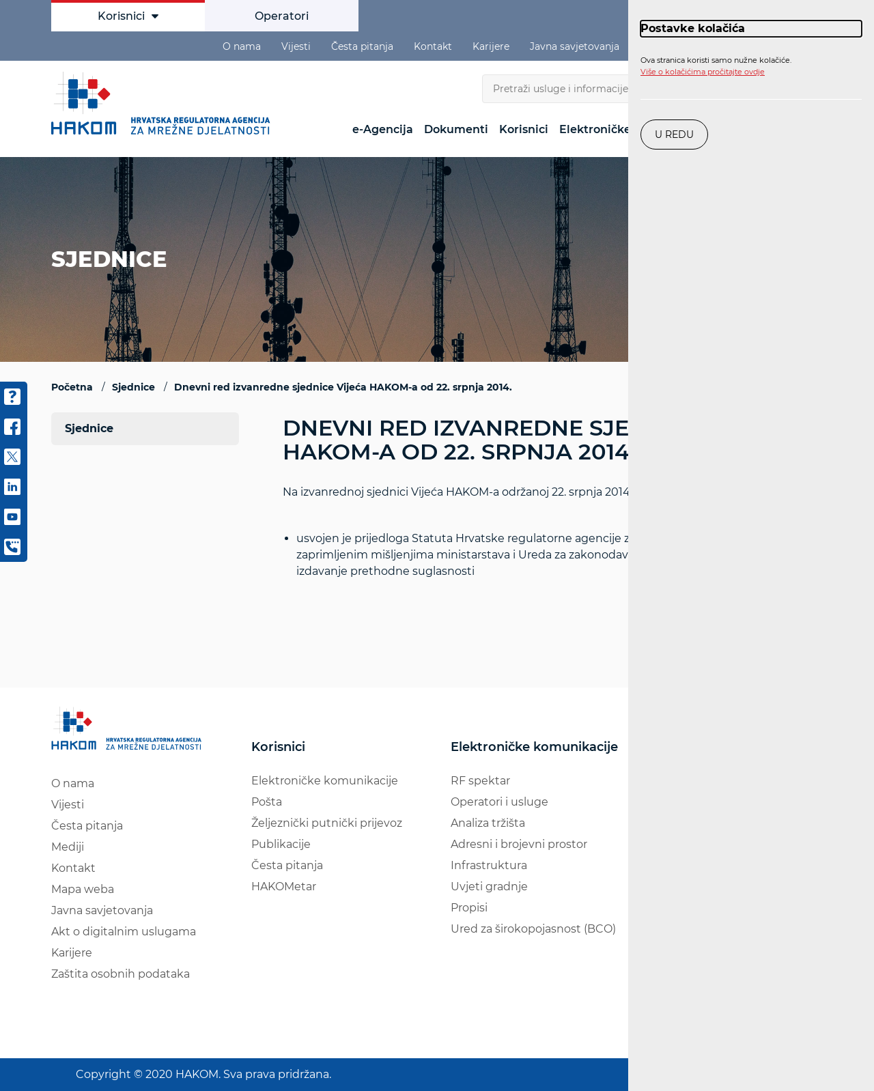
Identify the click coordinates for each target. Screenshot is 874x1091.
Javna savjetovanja (574, 46)
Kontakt (433, 46)
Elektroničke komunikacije (324, 780)
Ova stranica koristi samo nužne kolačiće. (715, 66)
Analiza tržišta (488, 823)
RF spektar (480, 780)
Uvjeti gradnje (489, 886)
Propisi (469, 907)
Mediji (67, 846)
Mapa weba (82, 889)
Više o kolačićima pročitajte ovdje (702, 71)
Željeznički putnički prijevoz (326, 823)
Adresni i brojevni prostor (519, 844)
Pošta (266, 801)
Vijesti (296, 46)
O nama (242, 46)
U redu (674, 134)
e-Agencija (382, 129)
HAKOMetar (283, 886)
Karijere (491, 46)
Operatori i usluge (499, 801)
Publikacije (281, 844)
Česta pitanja (362, 46)
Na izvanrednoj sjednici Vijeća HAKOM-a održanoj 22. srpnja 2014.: (553, 554)
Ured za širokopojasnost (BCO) (533, 928)
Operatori (282, 16)
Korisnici (128, 16)
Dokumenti (456, 129)
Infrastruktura (489, 865)
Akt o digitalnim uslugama (123, 931)
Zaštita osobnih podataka (120, 973)
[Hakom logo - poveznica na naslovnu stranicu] (164, 103)
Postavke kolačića (692, 28)
